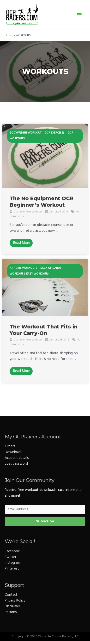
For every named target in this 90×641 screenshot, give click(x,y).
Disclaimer (12, 606)
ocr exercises (54, 132)
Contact (11, 595)
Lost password (16, 464)
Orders (10, 446)
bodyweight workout (25, 132)
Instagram (12, 563)
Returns (11, 612)
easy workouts (37, 273)
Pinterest (12, 568)
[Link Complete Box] (45, 189)
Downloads (13, 452)
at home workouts (23, 268)
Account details (17, 458)
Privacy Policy (15, 600)
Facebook (12, 551)
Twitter (10, 557)
